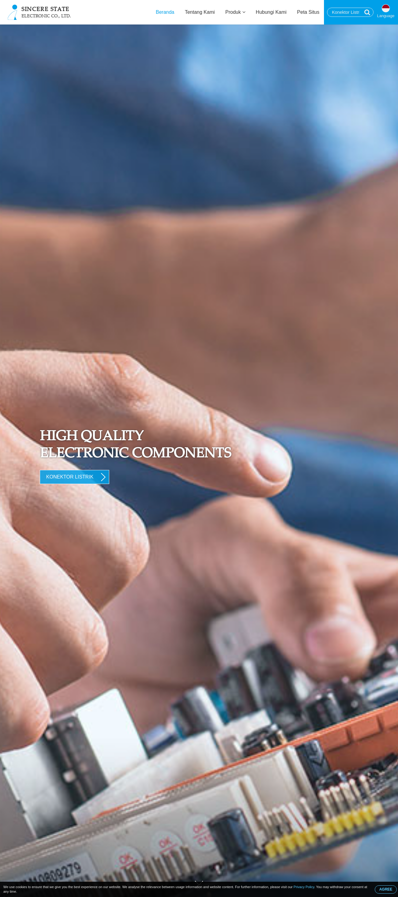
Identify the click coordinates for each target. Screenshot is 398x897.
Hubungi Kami (271, 12)
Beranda (165, 12)
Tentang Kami (200, 12)
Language (386, 15)
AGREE (385, 889)
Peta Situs (308, 12)
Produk (235, 12)
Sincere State (46, 12)
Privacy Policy (304, 887)
